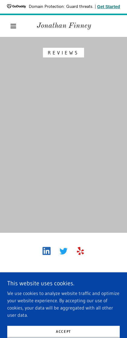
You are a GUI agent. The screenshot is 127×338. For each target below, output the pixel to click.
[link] (64, 26)
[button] (13, 26)
